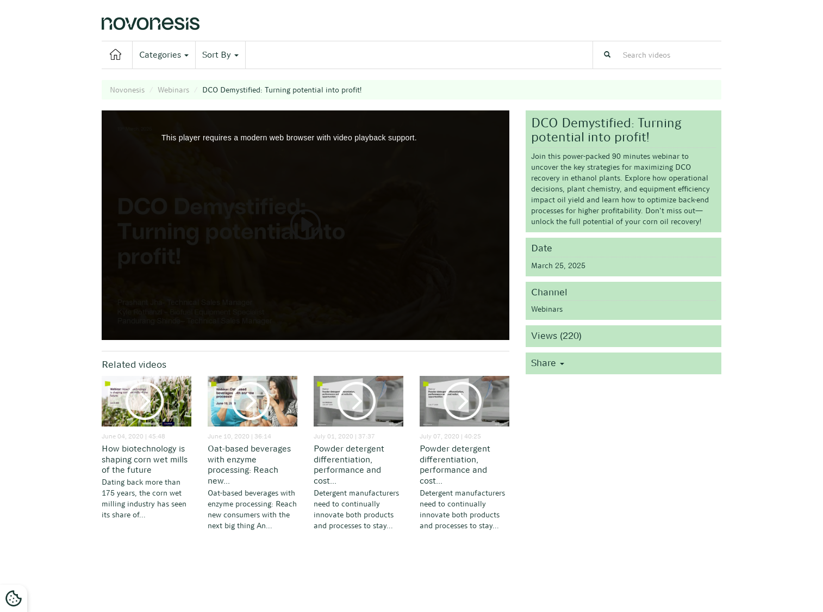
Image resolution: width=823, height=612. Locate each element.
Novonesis (127, 89)
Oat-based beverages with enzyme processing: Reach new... (249, 464)
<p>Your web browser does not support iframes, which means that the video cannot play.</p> (305, 225)
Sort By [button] (220, 55)
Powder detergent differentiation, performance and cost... (349, 464)
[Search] (607, 55)
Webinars (173, 89)
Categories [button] (164, 55)
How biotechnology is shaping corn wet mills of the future (145, 459)
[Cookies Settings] (13, 598)
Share (547, 362)
